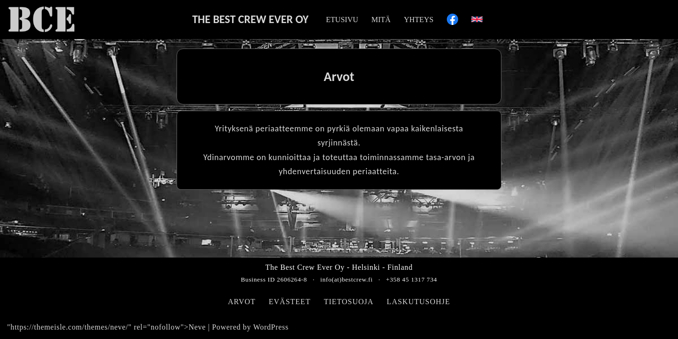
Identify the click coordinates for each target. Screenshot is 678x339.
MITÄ (381, 20)
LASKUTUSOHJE (418, 302)
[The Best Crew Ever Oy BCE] (41, 19)
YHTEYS (419, 20)
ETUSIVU (342, 20)
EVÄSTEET (290, 302)
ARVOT (242, 302)
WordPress (271, 327)
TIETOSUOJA (349, 302)
